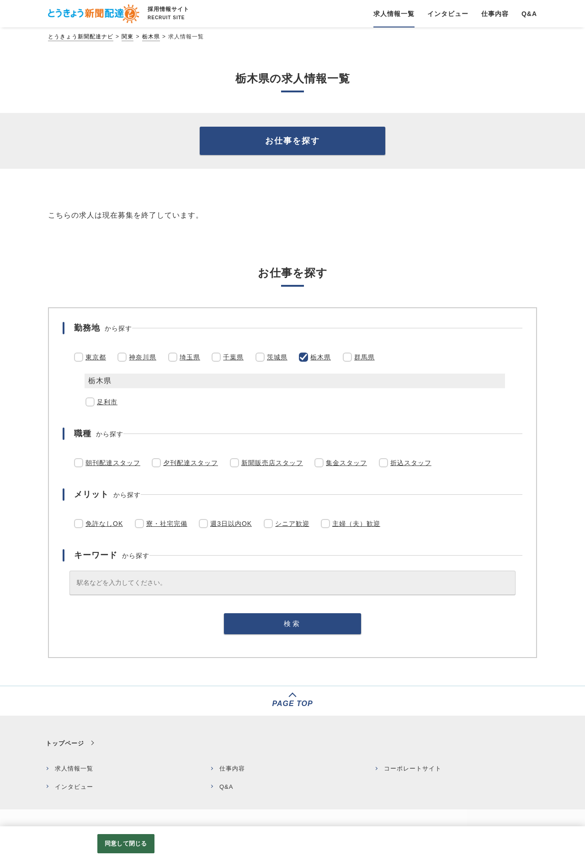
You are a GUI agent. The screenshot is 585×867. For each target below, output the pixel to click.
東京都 (95, 357)
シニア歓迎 (292, 523)
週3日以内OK (231, 523)
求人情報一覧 (74, 768)
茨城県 (277, 357)
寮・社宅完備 (166, 523)
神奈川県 (142, 357)
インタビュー (74, 786)
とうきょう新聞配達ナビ (80, 36)
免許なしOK (104, 523)
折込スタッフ (410, 462)
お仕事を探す (292, 140)
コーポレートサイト (412, 768)
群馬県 (364, 357)
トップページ (65, 743)
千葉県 (233, 357)
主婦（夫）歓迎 (356, 523)
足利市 (107, 402)
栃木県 (151, 36)
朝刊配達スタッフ (112, 462)
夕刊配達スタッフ (190, 462)
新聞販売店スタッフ (272, 462)
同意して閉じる (126, 843)
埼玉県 (190, 357)
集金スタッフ (346, 462)
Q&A (226, 786)
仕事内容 (232, 768)
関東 (127, 36)
